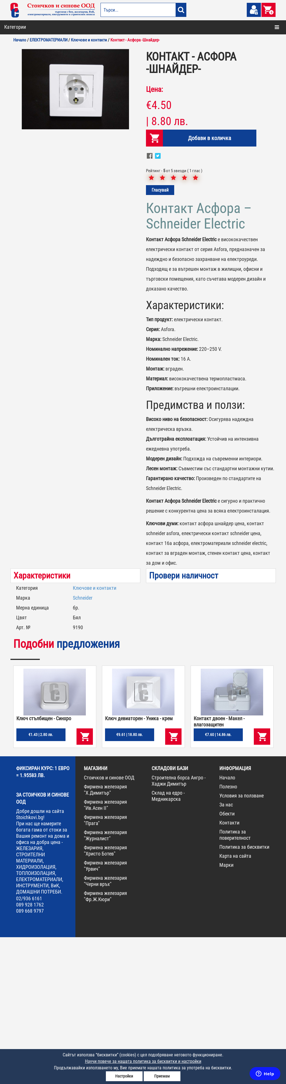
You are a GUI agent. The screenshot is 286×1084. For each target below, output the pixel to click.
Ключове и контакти (94, 735)
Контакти (229, 969)
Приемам (162, 1076)
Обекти (227, 960)
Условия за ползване (241, 942)
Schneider (82, 745)
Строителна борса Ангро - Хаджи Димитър (179, 927)
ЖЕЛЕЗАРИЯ (20, 122)
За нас (226, 951)
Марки (226, 1012)
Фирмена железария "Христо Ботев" (105, 997)
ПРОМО (16, 171)
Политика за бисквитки (244, 994)
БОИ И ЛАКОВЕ (22, 37)
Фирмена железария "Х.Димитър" (105, 936)
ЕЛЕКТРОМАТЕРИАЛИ (28, 110)
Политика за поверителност (235, 982)
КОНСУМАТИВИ (23, 146)
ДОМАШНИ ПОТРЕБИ (27, 98)
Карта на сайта (235, 1003)
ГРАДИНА (18, 86)
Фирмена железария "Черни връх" (105, 1028)
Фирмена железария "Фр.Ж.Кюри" (105, 1043)
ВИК (13, 74)
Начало (227, 924)
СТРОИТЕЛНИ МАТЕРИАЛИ (32, 61)
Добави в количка (209, 284)
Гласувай (160, 337)
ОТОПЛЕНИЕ (20, 49)
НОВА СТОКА (20, 158)
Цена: (154, 236)
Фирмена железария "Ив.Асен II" (105, 952)
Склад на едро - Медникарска (168, 943)
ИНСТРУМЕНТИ (23, 134)
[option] (75, 236)
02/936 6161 (29, 1045)
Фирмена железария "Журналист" (105, 982)
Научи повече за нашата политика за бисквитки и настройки (143, 1061)
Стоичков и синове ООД (109, 924)
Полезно (228, 933)
